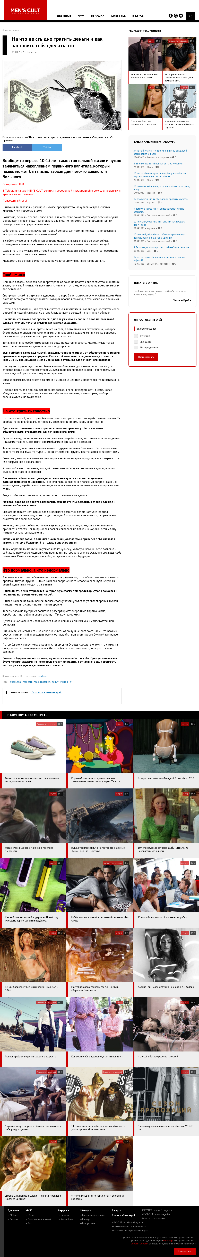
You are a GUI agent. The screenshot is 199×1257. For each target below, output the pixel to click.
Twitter (47, 147)
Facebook (17, 147)
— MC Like (12, 1215)
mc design (168, 1240)
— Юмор (30, 1215)
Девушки (64, 15)
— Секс (29, 1223)
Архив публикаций (123, 1215)
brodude (42, 676)
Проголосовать (146, 356)
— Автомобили (65, 1219)
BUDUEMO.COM (130, 1230)
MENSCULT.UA (127, 1222)
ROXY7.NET (157, 1210)
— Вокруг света (87, 1223)
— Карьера (85, 1219)
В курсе (137, 15)
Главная (7, 30)
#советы (27, 681)
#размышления (41, 681)
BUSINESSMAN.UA (129, 1226)
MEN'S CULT (156, 1214)
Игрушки (98, 15)
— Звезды (13, 1219)
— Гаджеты (63, 1215)
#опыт (55, 681)
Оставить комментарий (46, 692)
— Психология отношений (38, 1219)
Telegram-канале (16, 190)
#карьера (15, 681)
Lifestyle (118, 15)
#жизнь (64, 681)
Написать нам (184, 1251)
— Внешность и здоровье (92, 1215)
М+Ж (81, 15)
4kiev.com (153, 1218)
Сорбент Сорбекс (139, 1243)
